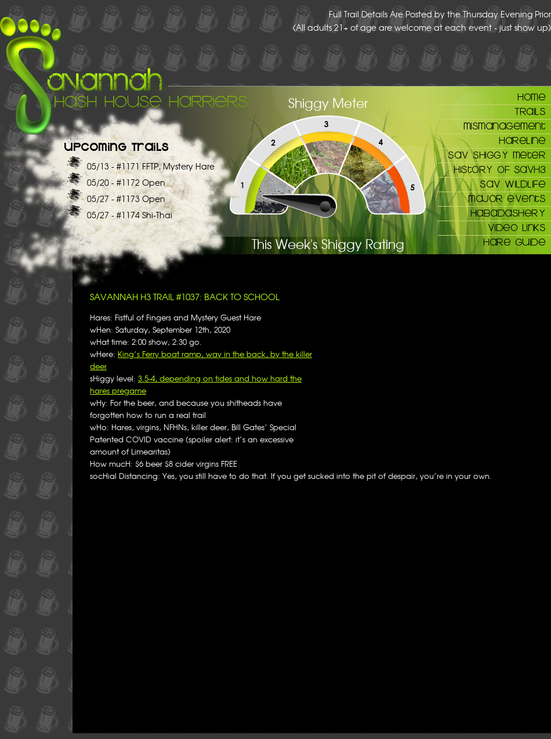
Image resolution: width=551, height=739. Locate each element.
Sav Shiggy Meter (496, 154)
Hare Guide (514, 241)
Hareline (522, 140)
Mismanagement (504, 125)
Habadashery (508, 212)
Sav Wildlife (512, 183)
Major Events (506, 198)
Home (531, 96)
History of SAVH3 (499, 169)
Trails (529, 111)
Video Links (517, 227)
